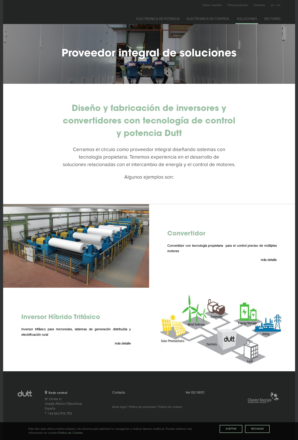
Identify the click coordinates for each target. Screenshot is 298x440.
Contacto (259, 5)
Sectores (272, 18)
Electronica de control (208, 18)
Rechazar (257, 429)
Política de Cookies (70, 432)
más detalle (269, 260)
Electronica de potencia (158, 18)
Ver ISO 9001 (194, 392)
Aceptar (231, 429)
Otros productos (237, 5)
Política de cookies (170, 407)
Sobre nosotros (212, 5)
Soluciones (248, 18)
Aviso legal (119, 407)
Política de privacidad (142, 407)
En (278, 5)
